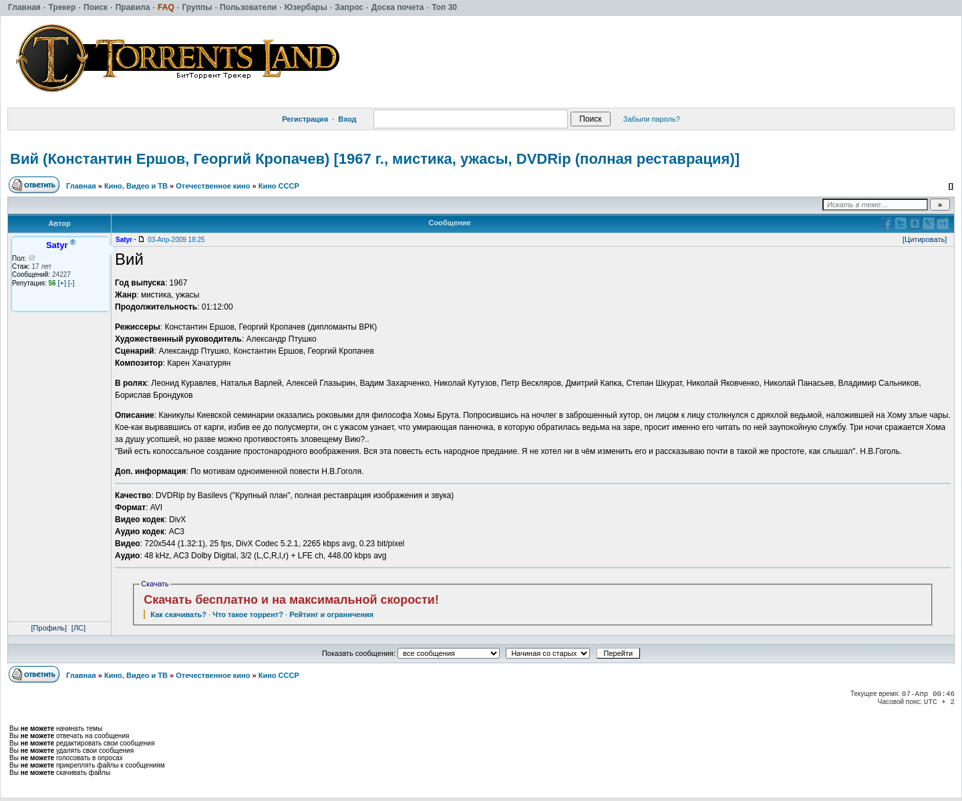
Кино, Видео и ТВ (136, 186)
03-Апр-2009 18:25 (176, 239)
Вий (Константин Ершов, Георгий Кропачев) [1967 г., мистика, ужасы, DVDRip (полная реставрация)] (375, 158)
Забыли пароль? (651, 119)
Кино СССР (279, 186)
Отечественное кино (213, 186)
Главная (81, 186)
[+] (61, 283)
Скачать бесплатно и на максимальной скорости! (291, 599)
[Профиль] (49, 628)
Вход (347, 119)
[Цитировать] (925, 239)
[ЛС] (78, 628)
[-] (71, 283)
